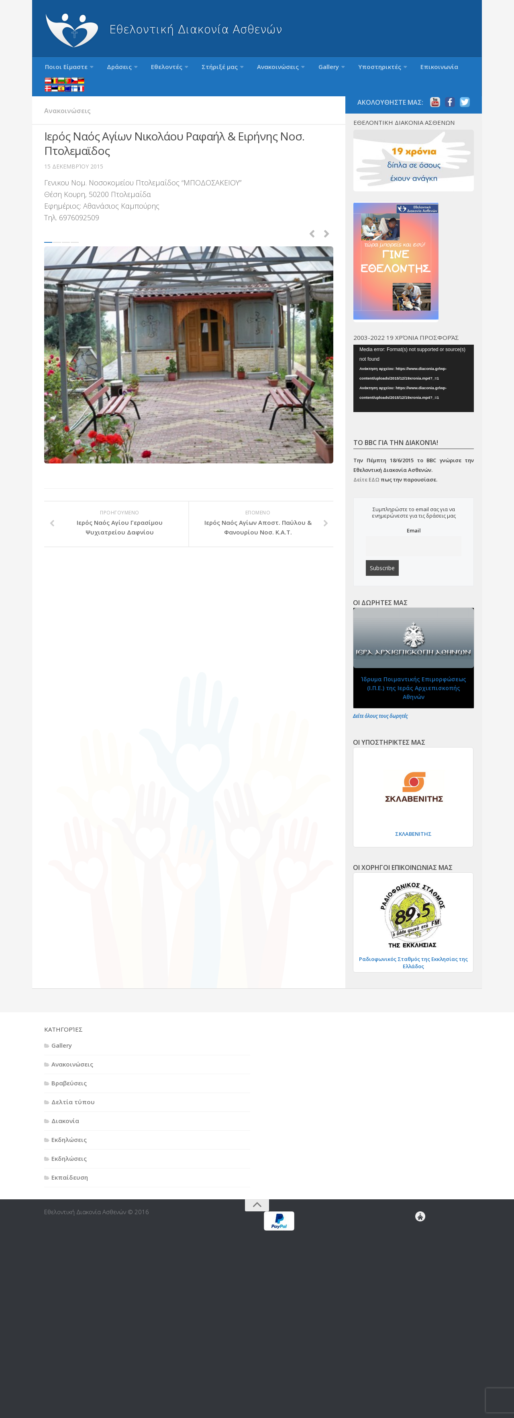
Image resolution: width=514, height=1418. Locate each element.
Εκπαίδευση (69, 1162)
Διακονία (65, 1105)
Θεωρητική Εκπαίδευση (429, 1241)
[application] (413, 363)
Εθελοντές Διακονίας (426, 1228)
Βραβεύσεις (69, 1068)
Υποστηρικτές (342, 69)
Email (414, 515)
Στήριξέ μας (200, 69)
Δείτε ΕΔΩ (366, 464)
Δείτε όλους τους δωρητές (380, 700)
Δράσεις (110, 69)
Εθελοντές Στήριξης (423, 1261)
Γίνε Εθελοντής (424, 1222)
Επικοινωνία (397, 69)
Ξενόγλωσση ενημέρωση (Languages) (446, 68)
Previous (311, 217)
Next (326, 217)
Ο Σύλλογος (423, 1344)
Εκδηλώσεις (69, 1124)
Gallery (297, 69)
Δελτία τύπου (73, 1087)
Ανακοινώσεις (252, 69)
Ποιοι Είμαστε (63, 69)
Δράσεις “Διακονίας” (421, 1280)
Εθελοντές (152, 69)
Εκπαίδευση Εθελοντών (428, 1235)
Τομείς (421, 1395)
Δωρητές (421, 1293)
